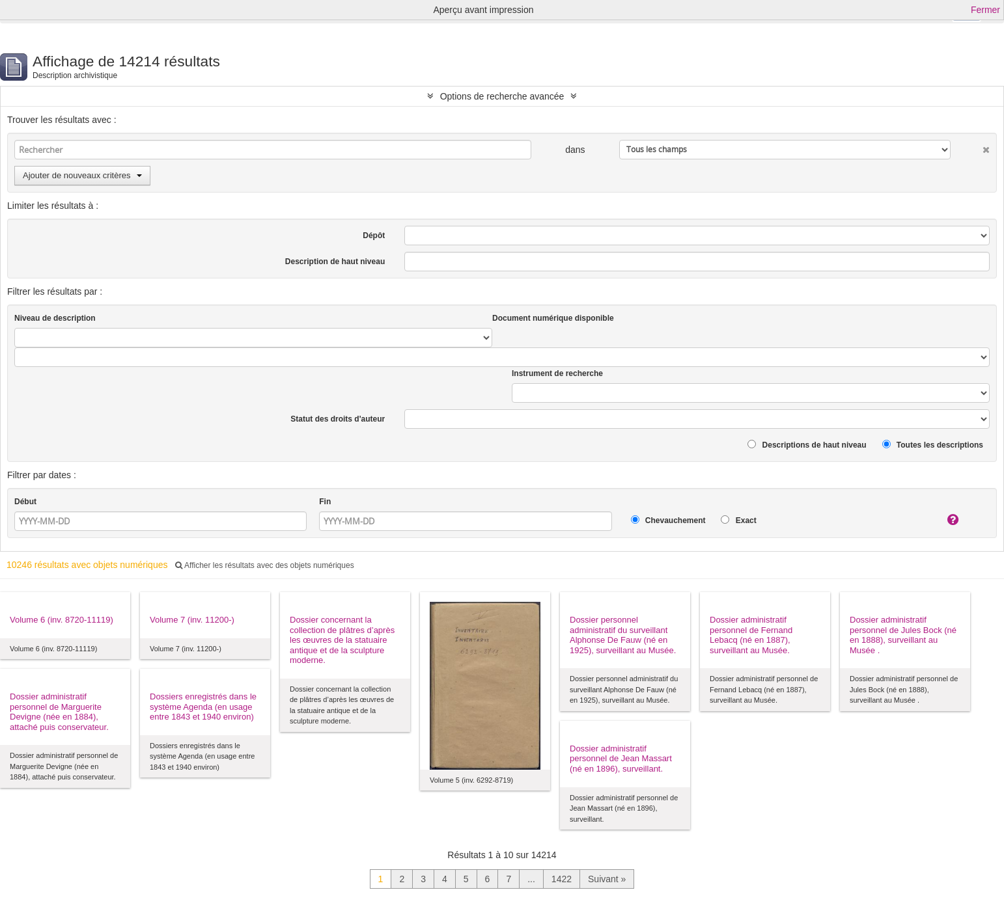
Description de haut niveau (335, 261)
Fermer (985, 10)
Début (25, 501)
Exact (738, 520)
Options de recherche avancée (502, 96)
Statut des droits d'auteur (337, 419)
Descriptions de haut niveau (806, 445)
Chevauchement (668, 520)
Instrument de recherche (557, 373)
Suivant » (607, 879)
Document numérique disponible (553, 318)
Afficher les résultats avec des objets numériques (264, 565)
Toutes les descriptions (932, 445)
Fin (325, 501)
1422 (561, 879)
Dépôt (374, 235)
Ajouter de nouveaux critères (82, 175)
